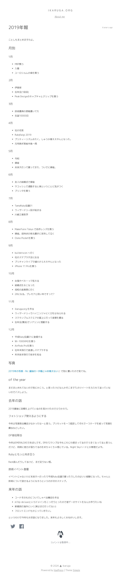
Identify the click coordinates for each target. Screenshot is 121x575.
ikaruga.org (60, 10)
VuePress (58, 570)
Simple (76, 570)
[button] (13, 526)
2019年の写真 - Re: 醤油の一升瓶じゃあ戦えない (35, 371)
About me (60, 16)
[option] (13, 526)
